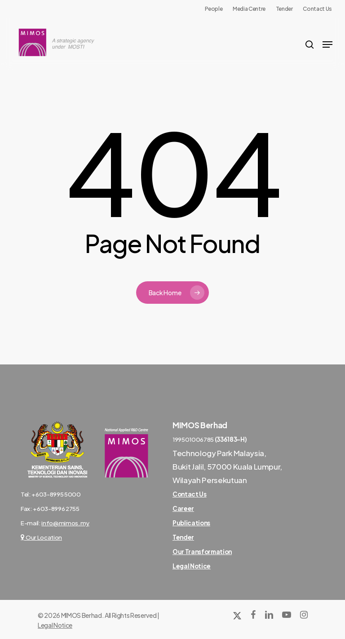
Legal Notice (55, 625)
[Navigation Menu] (327, 44)
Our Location (41, 537)
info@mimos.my (65, 523)
